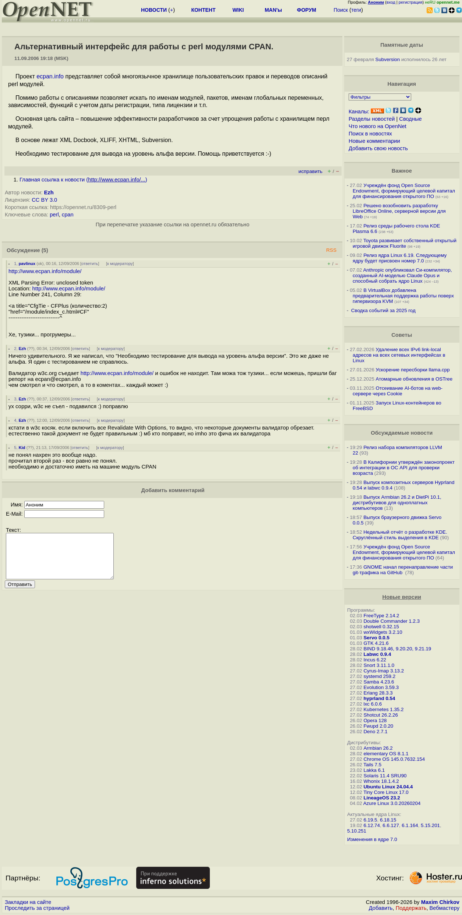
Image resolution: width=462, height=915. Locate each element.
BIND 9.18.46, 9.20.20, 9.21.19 (397, 648)
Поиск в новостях (370, 134)
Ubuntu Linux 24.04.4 (388, 786)
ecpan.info (50, 76)
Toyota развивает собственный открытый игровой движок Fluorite (404, 243)
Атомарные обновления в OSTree (414, 379)
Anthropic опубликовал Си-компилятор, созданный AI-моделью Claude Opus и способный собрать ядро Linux (402, 275)
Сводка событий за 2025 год (383, 310)
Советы (401, 335)
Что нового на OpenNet (377, 126)
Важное (402, 171)
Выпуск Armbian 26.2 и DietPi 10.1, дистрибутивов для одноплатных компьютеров (397, 502)
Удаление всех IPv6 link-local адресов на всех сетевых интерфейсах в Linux (399, 355)
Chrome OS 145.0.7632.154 (394, 759)
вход (391, 2)
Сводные (410, 119)
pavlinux (27, 263)
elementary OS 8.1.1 (385, 753)
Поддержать (411, 908)
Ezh (49, 192)
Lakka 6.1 (374, 770)
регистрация (411, 2)
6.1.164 (410, 825)
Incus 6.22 (374, 660)
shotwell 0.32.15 (381, 626)
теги (356, 10)
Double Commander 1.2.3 (391, 621)
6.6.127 (390, 825)
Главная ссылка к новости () (83, 180)
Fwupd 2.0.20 (378, 726)
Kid (22, 447)
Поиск (341, 10)
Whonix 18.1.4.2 (381, 781)
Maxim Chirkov (440, 902)
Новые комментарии (374, 141)
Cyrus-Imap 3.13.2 (383, 671)
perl (54, 215)
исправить (310, 171)
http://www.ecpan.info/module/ (44, 271)
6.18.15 (388, 820)
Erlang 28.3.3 (377, 693)
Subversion (387, 59)
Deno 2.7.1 (375, 731)
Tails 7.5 (372, 764)
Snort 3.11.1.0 (378, 665)
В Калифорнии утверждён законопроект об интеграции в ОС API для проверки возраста (404, 467)
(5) (45, 250)
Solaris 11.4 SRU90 (384, 775)
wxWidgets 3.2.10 (382, 632)
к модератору (120, 263)
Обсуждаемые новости (402, 433)
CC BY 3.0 (44, 200)
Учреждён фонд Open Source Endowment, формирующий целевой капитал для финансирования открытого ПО (404, 191)
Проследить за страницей (37, 908)
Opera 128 (375, 720)
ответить (89, 263)
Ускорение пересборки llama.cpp (413, 369)
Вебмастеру (444, 908)
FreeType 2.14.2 (381, 615)
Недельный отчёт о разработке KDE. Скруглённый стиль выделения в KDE (400, 534)
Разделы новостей (372, 119)
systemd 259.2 (379, 676)
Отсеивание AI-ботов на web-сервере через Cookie (397, 390)
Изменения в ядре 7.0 (372, 839)
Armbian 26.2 (377, 748)
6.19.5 (370, 820)
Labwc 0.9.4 (377, 654)
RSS (331, 250)
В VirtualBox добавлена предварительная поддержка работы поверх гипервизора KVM (403, 295)
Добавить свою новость (378, 148)
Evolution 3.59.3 (381, 687)
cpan (68, 215)
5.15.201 (430, 825)
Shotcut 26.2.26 (380, 715)
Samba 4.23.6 (378, 682)
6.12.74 (371, 825)
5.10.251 (356, 831)
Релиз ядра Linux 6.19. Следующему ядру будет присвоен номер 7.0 (400, 258)
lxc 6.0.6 (372, 704)
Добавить (381, 908)
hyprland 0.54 (379, 698)
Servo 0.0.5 (376, 637)
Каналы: (359, 111)
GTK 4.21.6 (375, 643)
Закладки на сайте (28, 902)
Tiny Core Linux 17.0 (386, 792)
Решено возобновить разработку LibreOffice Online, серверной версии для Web (399, 211)
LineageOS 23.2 (381, 798)
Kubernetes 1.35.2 (383, 709)
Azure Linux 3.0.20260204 (392, 803)
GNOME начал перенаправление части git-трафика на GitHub (403, 569)
